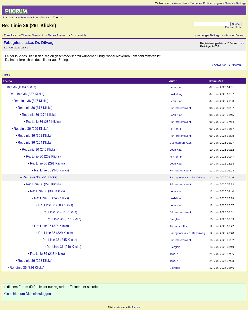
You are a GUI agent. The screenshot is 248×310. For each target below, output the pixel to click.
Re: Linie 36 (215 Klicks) (47, 253)
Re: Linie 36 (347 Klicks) (31, 101)
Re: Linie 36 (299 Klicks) (31, 128)
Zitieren (236, 64)
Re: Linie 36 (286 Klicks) (43, 121)
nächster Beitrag (234, 35)
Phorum (136, 307)
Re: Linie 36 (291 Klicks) (47, 163)
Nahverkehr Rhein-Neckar (34, 17)
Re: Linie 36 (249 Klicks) (64, 246)
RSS (7, 75)
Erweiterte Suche (233, 27)
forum (115, 307)
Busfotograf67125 (181, 142)
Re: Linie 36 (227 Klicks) (59, 212)
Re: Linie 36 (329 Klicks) (55, 233)
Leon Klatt (176, 87)
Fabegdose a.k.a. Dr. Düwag (28, 42)
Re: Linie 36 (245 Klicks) (59, 240)
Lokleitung (176, 94)
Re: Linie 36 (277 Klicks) (64, 219)
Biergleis (175, 219)
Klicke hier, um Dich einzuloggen (27, 293)
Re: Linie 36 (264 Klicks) (35, 142)
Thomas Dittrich (179, 226)
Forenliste (10, 35)
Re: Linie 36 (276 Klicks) (51, 226)
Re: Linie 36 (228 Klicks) (35, 260)
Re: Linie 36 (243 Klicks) (51, 198)
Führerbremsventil (181, 108)
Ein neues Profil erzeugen (206, 3)
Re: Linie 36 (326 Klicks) (27, 267)
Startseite (8, 17)
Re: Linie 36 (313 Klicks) (35, 108)
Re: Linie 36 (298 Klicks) (43, 184)
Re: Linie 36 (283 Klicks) (55, 205)
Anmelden (180, 3)
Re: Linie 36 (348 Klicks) (51, 170)
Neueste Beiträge (235, 3)
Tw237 (174, 253)
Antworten (220, 64)
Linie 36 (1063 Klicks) (21, 87)
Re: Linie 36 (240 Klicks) (39, 149)
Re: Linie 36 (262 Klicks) (43, 156)
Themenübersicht (32, 35)
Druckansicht (79, 35)
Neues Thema (56, 35)
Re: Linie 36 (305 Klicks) (47, 191)
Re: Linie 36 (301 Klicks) (35, 135)
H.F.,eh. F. (176, 128)
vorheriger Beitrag (208, 35)
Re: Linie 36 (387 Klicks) (27, 94)
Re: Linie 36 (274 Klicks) (39, 114)
